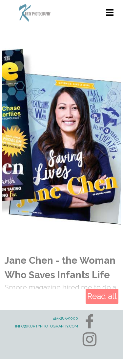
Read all (102, 296)
